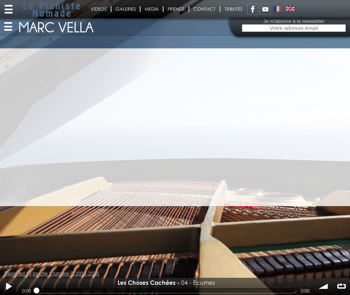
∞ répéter (341, 286)
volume (323, 286)
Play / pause (8, 286)
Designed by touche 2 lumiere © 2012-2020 (51, 274)
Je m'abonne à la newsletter (293, 21)
